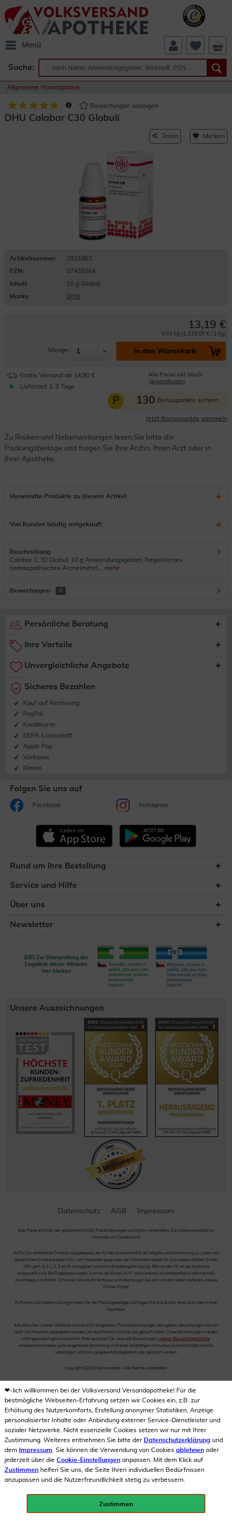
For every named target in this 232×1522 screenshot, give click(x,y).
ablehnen (190, 1450)
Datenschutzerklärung (177, 1440)
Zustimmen (21, 1470)
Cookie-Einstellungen (88, 1460)
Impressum (35, 1450)
